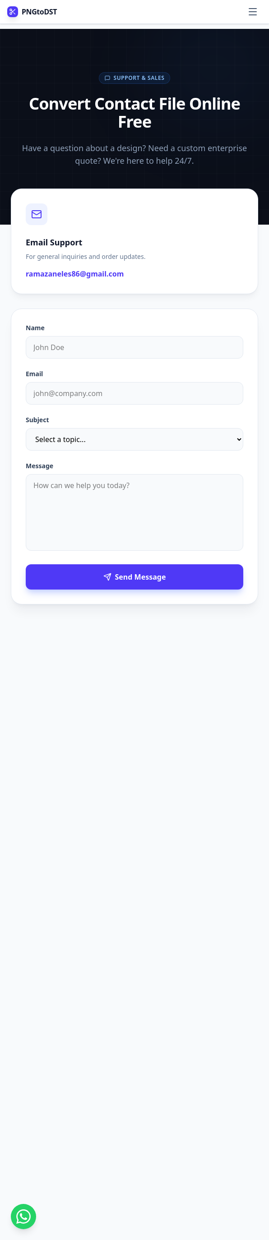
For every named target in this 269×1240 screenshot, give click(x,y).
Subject (37, 419)
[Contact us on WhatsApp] (23, 1216)
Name (35, 327)
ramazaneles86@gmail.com (75, 274)
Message (39, 465)
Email (34, 373)
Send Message (134, 577)
